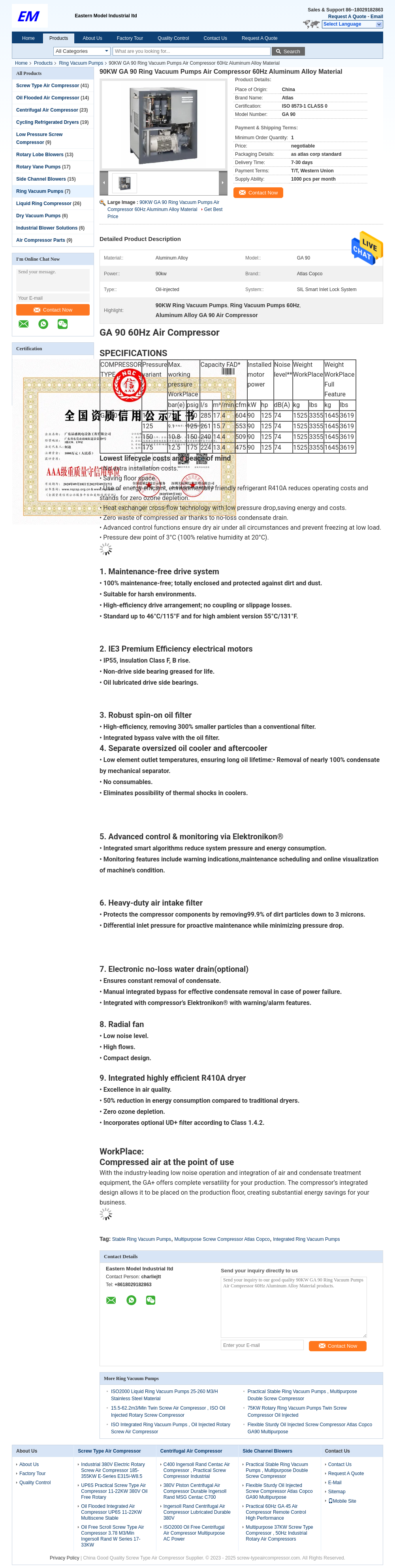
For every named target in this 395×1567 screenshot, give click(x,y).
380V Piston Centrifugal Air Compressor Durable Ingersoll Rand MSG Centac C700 (195, 1491)
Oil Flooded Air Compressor (47, 98)
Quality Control (173, 38)
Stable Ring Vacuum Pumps (141, 1239)
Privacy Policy (64, 1558)
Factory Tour (130, 38)
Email (377, 16)
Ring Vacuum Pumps (81, 63)
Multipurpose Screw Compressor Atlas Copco (221, 1239)
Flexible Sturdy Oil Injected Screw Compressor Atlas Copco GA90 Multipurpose (279, 1491)
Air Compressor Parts (40, 240)
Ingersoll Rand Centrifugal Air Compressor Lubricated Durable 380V (197, 1512)
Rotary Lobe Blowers (40, 154)
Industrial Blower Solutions (46, 228)
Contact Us (215, 38)
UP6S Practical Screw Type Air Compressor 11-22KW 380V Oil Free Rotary (114, 1491)
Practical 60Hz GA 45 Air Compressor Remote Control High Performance (276, 1512)
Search (292, 51)
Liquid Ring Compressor (43, 203)
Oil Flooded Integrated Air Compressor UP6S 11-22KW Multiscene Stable (111, 1512)
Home (28, 38)
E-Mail (335, 1482)
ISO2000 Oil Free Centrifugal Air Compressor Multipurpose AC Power (194, 1533)
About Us (92, 38)
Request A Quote (347, 16)
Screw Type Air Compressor (47, 85)
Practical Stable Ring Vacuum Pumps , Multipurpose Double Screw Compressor (277, 1470)
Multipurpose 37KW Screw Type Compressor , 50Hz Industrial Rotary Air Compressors (279, 1533)
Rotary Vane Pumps (38, 167)
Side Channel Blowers (41, 179)
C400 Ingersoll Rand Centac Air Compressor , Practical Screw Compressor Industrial (197, 1470)
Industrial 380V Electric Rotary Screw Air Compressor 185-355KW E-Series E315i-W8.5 (113, 1470)
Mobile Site (342, 1501)
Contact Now (53, 310)
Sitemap (337, 1491)
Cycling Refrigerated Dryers (47, 122)
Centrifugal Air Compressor (47, 110)
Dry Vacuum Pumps (38, 216)
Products (58, 38)
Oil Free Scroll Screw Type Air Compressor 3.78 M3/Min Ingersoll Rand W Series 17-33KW (112, 1536)
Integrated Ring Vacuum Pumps (306, 1239)
